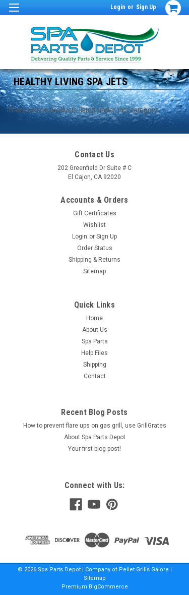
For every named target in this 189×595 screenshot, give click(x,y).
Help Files (94, 352)
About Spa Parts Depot (94, 437)
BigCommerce (108, 586)
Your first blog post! (94, 448)
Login (117, 7)
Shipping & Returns (94, 259)
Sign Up (146, 7)
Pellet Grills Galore (144, 569)
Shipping (94, 364)
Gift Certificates (94, 213)
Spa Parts (95, 341)
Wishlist (94, 224)
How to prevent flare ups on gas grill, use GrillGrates (94, 425)
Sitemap (94, 271)
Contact (95, 376)
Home (94, 318)
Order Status (94, 248)
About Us (94, 329)
